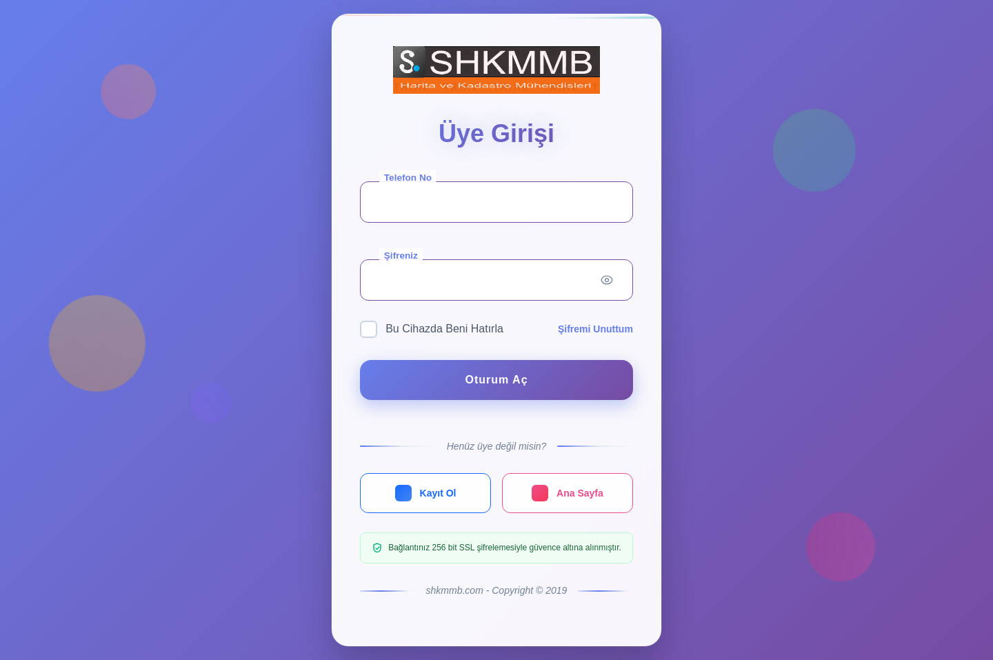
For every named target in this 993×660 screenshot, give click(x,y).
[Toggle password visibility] (606, 280)
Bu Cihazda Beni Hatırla (431, 329)
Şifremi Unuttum (595, 328)
